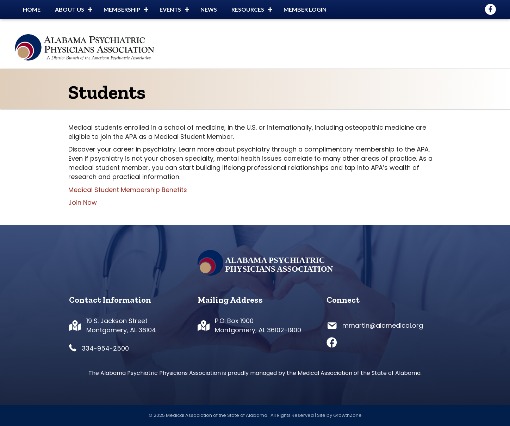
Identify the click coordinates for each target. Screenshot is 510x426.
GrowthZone (347, 415)
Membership (122, 9)
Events (170, 9)
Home (32, 9)
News (208, 9)
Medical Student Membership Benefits (127, 189)
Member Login (305, 9)
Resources (247, 9)
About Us (69, 9)
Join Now (82, 202)
